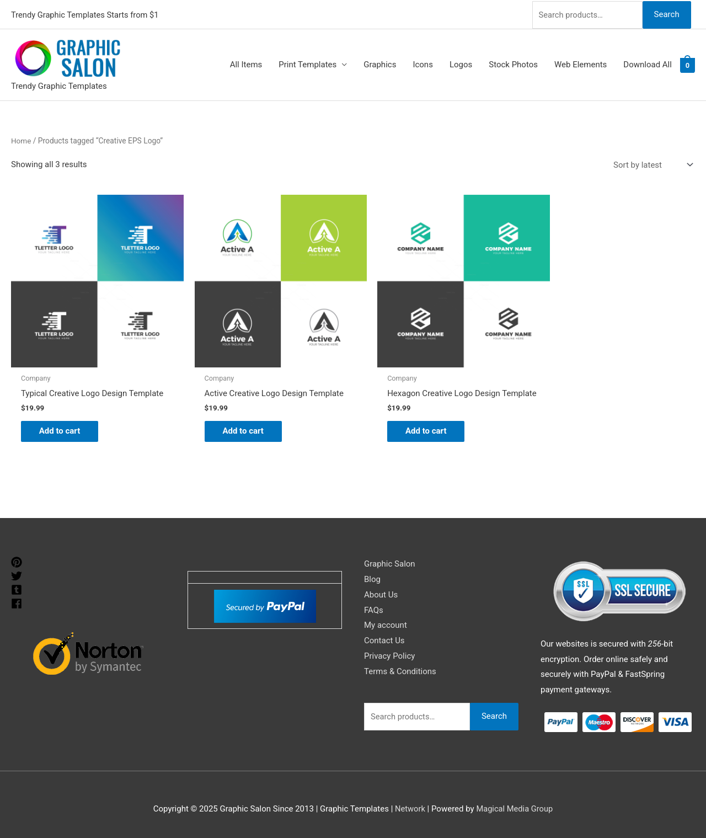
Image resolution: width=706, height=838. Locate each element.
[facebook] (18, 602)
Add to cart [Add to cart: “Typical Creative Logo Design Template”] (63, 421)
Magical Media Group (514, 808)
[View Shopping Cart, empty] (687, 64)
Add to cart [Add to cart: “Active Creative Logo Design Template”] (237, 421)
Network (409, 808)
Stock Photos (513, 64)
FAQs (373, 609)
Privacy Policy (389, 655)
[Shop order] (651, 164)
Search (666, 13)
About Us (381, 594)
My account (385, 624)
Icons (423, 64)
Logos (461, 64)
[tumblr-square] (18, 588)
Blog (372, 578)
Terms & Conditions (400, 670)
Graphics (379, 64)
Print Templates (307, 64)
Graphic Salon (389, 563)
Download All (647, 64)
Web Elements (580, 64)
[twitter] (18, 574)
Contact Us (384, 639)
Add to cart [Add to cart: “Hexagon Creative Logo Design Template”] (411, 429)
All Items (246, 64)
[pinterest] (18, 561)
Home (21, 139)
